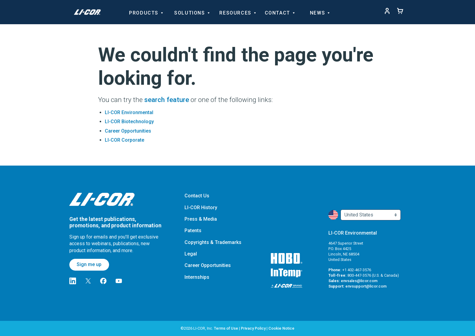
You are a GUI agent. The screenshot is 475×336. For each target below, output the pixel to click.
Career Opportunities (128, 131)
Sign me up (89, 264)
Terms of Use (226, 328)
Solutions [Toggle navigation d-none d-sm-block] (191, 12)
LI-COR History (200, 207)
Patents (192, 230)
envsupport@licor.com (366, 286)
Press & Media (200, 219)
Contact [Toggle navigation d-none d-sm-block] (279, 12)
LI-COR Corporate (124, 140)
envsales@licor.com (359, 280)
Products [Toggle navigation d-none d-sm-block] (145, 12)
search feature (166, 100)
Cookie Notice (281, 328)
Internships (196, 277)
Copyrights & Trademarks (212, 242)
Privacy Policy (253, 328)
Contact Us (196, 196)
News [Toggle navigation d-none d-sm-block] (319, 12)
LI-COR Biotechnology (129, 121)
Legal (190, 254)
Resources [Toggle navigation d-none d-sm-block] (237, 12)
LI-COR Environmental (129, 112)
